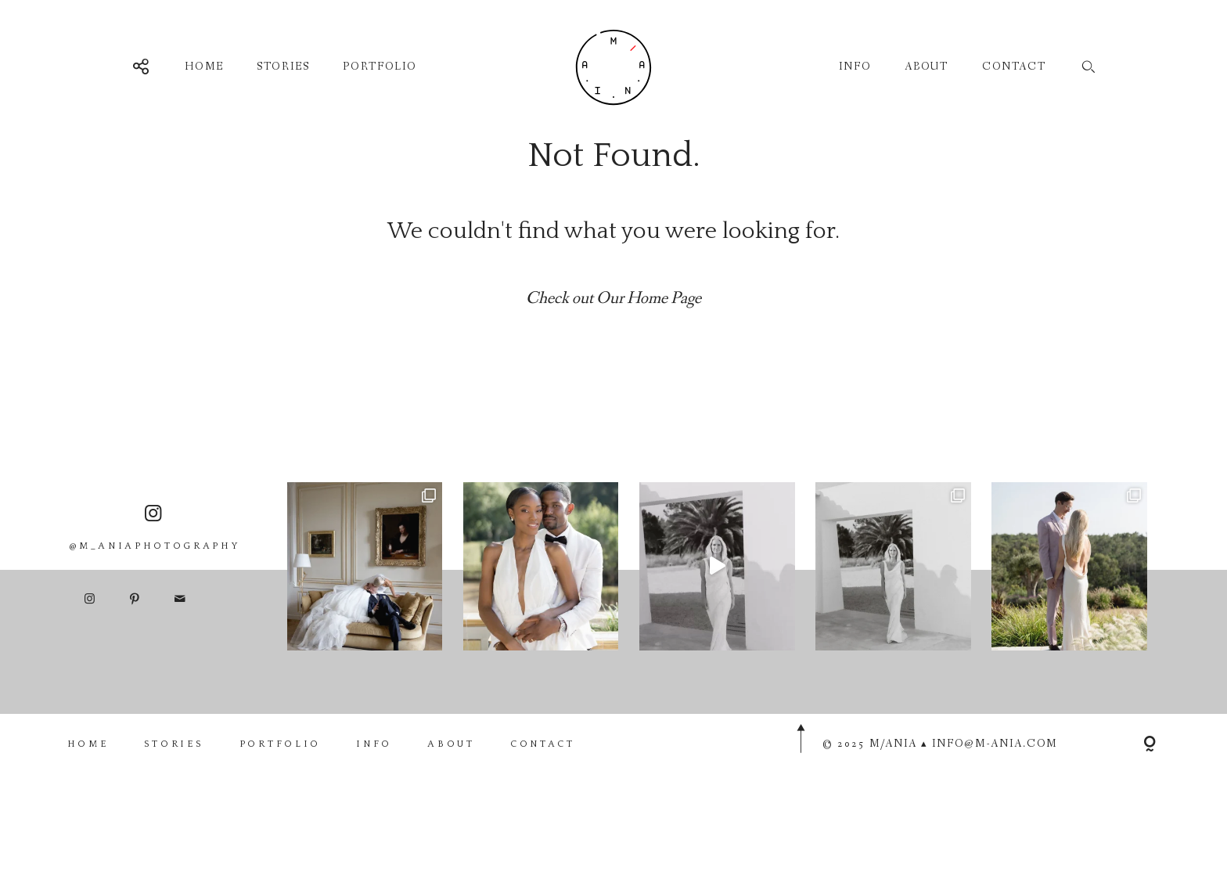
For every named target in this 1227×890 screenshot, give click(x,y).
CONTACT (1014, 67)
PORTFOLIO (379, 67)
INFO (855, 67)
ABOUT (926, 67)
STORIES (283, 67)
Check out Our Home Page (613, 298)
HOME (204, 67)
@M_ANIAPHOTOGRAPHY (154, 558)
